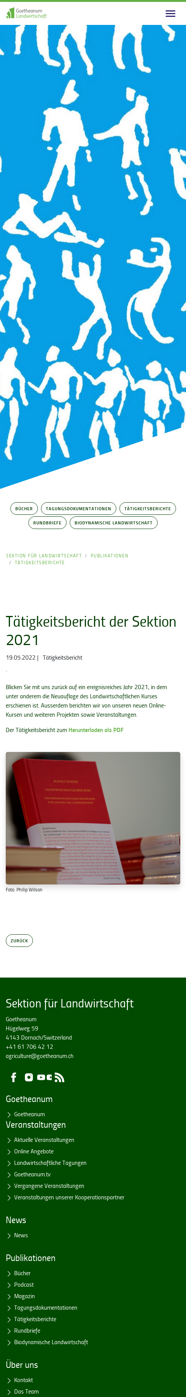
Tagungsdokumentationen (78, 508)
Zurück (19, 940)
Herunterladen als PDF (96, 730)
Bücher (24, 508)
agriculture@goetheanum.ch (39, 1056)
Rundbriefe (47, 522)
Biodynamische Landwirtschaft (114, 522)
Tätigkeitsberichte (147, 508)
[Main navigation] (170, 13)
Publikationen (110, 555)
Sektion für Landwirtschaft (44, 555)
